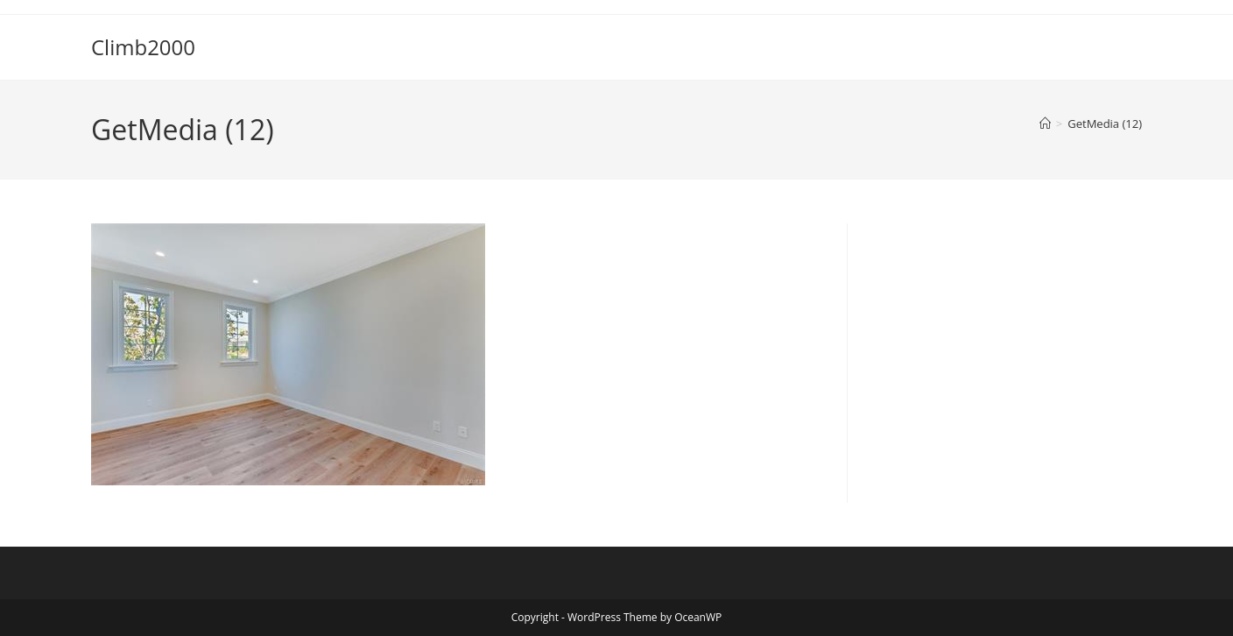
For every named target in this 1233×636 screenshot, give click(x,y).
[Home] (1045, 123)
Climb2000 (143, 46)
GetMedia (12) (1104, 123)
